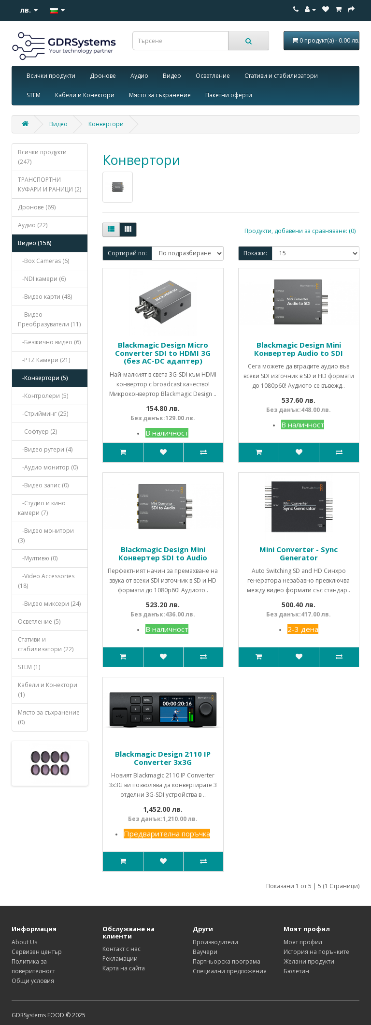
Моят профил (303, 942)
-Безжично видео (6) (49, 342)
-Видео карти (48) (45, 297)
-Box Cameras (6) (43, 261)
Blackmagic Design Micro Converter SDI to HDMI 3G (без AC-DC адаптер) (163, 353)
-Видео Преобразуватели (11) (49, 319)
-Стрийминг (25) (43, 414)
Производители (215, 942)
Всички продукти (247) (42, 157)
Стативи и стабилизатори (281, 76)
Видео (172, 76)
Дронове (103, 76)
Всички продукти (51, 76)
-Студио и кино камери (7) (42, 508)
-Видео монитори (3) (46, 535)
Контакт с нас (121, 949)
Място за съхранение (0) (49, 717)
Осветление (213, 76)
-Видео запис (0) (43, 485)
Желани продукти (309, 961)
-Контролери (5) (43, 396)
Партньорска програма (226, 961)
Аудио (139, 76)
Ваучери (205, 952)
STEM (34, 95)
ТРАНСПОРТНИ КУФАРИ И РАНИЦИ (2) (49, 184)
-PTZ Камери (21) (44, 360)
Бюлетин (296, 971)
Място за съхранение (160, 95)
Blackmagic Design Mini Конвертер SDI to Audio (162, 553)
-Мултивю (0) (37, 558)
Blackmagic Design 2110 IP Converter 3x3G (163, 758)
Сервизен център (37, 952)
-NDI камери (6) (42, 279)
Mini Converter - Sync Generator (298, 553)
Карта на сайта (123, 968)
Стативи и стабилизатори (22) (45, 644)
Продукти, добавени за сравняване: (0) (300, 231)
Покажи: (255, 253)
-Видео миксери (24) (49, 604)
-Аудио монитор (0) (48, 467)
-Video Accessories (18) (46, 581)
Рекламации (120, 958)
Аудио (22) (32, 225)
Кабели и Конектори (84, 95)
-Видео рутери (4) (45, 449)
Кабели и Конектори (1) (47, 690)
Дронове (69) (37, 207)
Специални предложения (230, 971)
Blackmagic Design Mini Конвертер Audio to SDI (298, 349)
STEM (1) (29, 667)
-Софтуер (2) (37, 431)
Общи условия (33, 981)
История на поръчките (316, 952)
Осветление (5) (39, 621)
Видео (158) (34, 243)
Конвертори (106, 124)
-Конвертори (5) (43, 378)
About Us (24, 942)
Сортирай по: (127, 253)
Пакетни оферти (228, 95)
